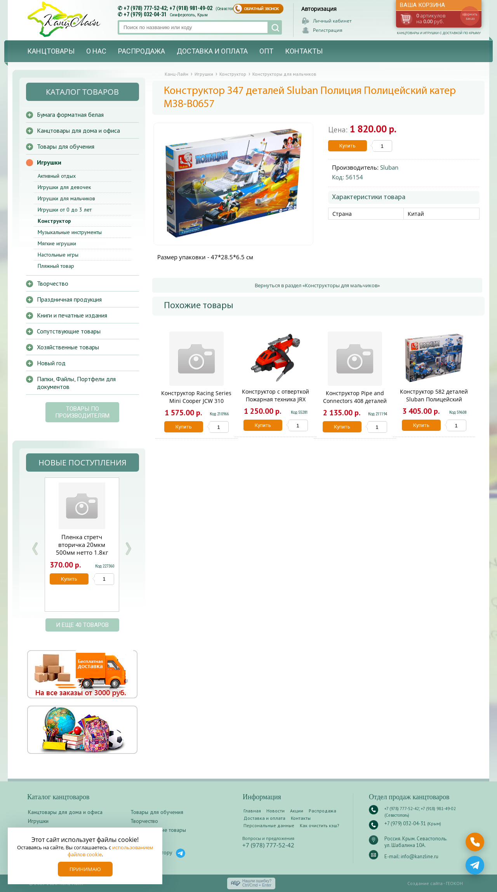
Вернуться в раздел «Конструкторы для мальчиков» (317, 285)
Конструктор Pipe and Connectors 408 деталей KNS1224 (355, 400)
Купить (347, 146)
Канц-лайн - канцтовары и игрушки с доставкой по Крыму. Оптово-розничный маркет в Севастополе (65, 19)
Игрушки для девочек (64, 187)
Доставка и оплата (212, 51)
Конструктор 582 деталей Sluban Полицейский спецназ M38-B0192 (434, 399)
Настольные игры (58, 254)
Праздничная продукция (69, 299)
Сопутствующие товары (69, 331)
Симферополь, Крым (189, 14)
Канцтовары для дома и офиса (78, 130)
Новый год (51, 363)
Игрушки (49, 162)
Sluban (389, 167)
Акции (296, 811)
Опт (266, 51)
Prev (35, 548)
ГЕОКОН (454, 883)
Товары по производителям (82, 412)
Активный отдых (57, 175)
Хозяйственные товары (68, 347)
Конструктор (54, 220)
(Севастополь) (228, 8)
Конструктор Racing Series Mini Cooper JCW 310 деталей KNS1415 (196, 400)
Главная (252, 811)
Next (128, 548)
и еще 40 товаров (82, 624)
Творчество (52, 283)
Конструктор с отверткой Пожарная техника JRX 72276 (275, 399)
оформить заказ (469, 16)
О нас (96, 51)
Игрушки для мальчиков (66, 198)
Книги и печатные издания (72, 315)
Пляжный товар (56, 265)
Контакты (304, 51)
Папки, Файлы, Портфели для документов (76, 382)
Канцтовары (51, 51)
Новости (275, 811)
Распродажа (141, 51)
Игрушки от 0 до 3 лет (65, 209)
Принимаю (85, 869)
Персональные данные (268, 825)
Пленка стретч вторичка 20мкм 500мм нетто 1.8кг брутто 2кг (82, 548)
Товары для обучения (65, 146)
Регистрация (327, 30)
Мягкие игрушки (57, 243)
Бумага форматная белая (70, 114)
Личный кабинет (332, 20)
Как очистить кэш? (319, 825)
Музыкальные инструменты (70, 232)
